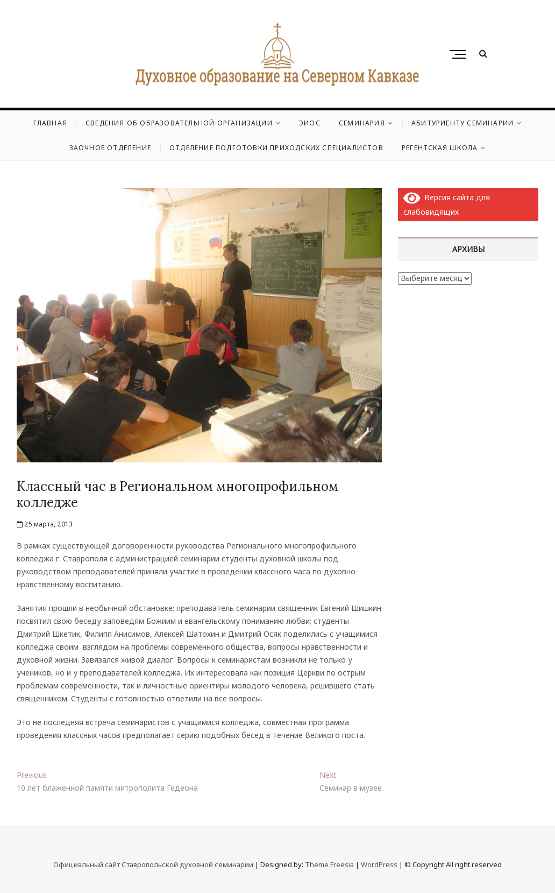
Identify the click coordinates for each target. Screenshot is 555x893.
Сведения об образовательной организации (179, 123)
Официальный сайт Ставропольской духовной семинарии (153, 864)
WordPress (379, 864)
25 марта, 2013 (45, 524)
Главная (50, 123)
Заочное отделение (110, 147)
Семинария (362, 123)
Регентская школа (440, 147)
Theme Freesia (329, 864)
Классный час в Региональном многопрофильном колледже (177, 494)
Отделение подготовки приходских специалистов (276, 147)
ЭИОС (310, 123)
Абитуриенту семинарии (462, 123)
